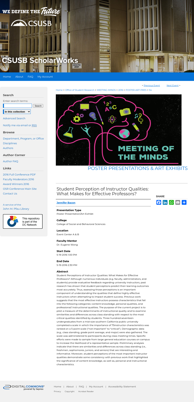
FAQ (81, 386)
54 (150, 90)
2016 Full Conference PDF (19, 174)
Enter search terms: (15, 100)
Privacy (57, 391)
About (70, 386)
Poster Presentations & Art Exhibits (138, 168)
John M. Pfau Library (16, 208)
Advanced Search (14, 118)
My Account (96, 386)
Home (59, 90)
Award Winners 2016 (16, 184)
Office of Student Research (80, 90)
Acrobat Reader (86, 391)
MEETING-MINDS (106, 90)
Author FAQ (10, 161)
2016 (121, 90)
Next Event (173, 85)
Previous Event (152, 85)
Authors (8, 148)
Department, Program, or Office (23, 138)
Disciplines (10, 143)
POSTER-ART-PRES (136, 90)
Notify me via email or (20, 125)
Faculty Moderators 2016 (18, 179)
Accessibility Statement (122, 386)
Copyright (69, 391)
